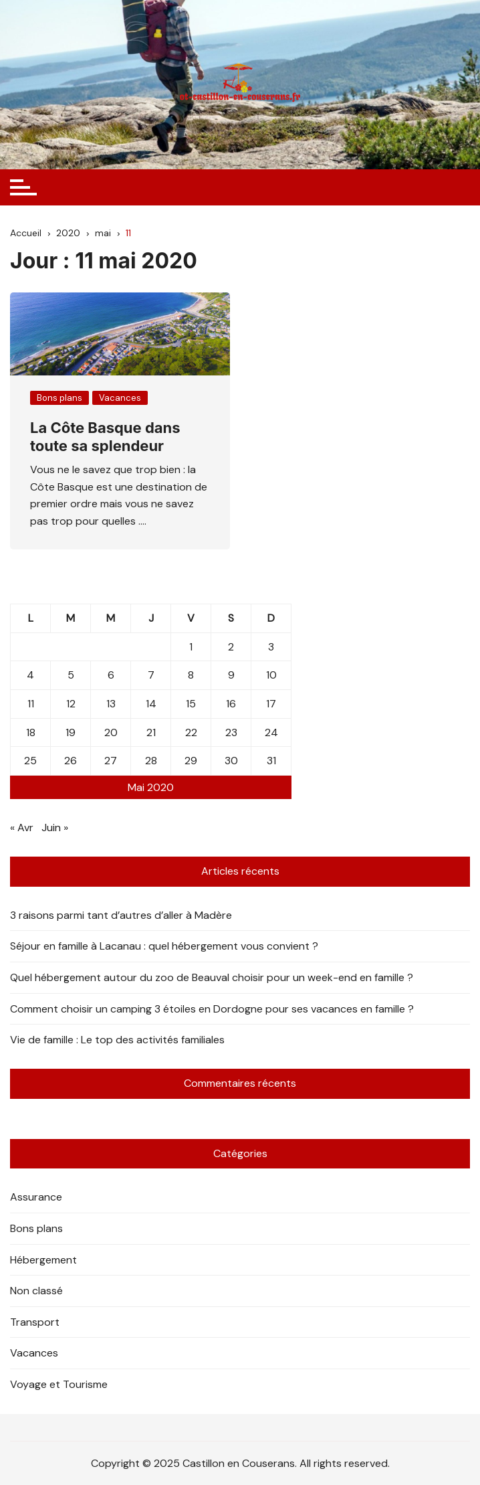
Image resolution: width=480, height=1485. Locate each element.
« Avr (21, 827)
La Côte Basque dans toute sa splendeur (105, 436)
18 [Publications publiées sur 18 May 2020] (30, 732)
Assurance (36, 1197)
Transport (34, 1322)
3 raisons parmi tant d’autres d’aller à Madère (121, 915)
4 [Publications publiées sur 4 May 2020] (30, 675)
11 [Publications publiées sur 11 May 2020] (30, 704)
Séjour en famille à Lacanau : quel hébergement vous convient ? (164, 946)
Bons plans (59, 398)
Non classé (36, 1291)
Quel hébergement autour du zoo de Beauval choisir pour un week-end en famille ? (211, 977)
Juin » (54, 827)
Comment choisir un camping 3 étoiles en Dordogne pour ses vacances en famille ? (212, 1009)
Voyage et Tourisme (59, 1384)
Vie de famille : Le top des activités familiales (117, 1040)
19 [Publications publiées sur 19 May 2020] (71, 732)
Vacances (120, 398)
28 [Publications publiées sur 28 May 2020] (151, 761)
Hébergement (43, 1260)
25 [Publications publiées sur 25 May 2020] (30, 761)
